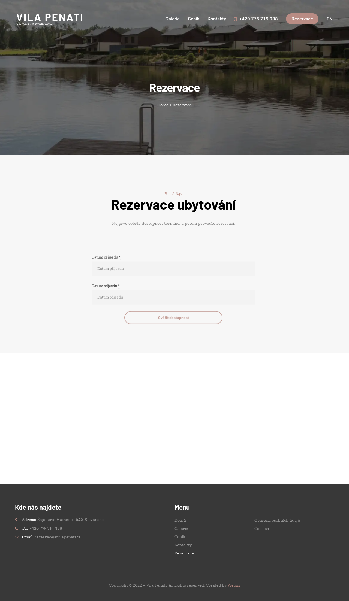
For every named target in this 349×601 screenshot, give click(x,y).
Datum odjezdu (106, 320)
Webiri (234, 585)
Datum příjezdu (106, 291)
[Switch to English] (330, 19)
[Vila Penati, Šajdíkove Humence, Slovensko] (174, 418)
